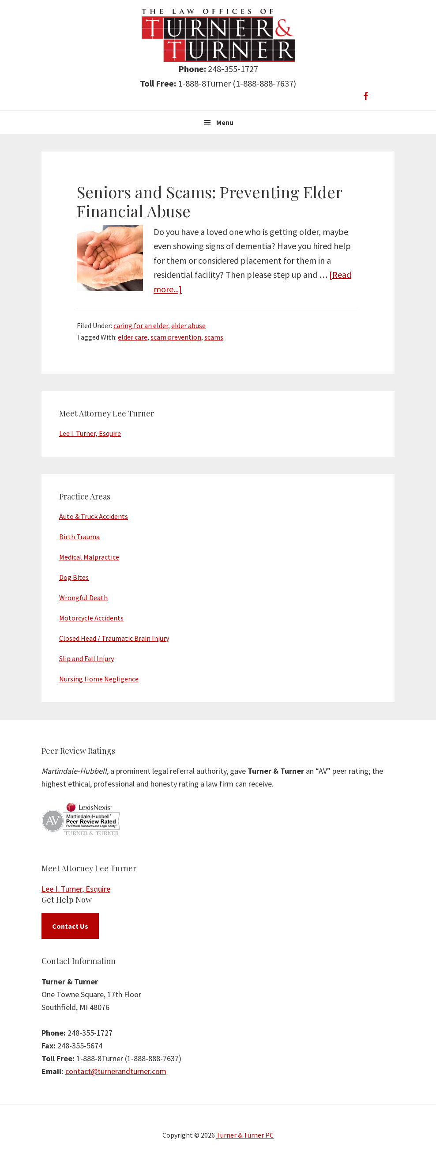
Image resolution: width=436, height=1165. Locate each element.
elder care (132, 337)
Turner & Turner (218, 35)
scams (213, 337)
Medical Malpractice (89, 556)
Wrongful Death (83, 597)
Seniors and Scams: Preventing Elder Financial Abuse (209, 201)
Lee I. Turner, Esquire (90, 433)
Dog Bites (74, 577)
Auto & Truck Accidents (93, 516)
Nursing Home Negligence (99, 678)
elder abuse (188, 325)
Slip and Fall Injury (86, 658)
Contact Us (70, 926)
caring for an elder (140, 325)
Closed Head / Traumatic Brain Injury (114, 638)
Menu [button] (224, 122)
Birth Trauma (79, 536)
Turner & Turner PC (245, 1135)
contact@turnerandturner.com (115, 1071)
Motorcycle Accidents (91, 617)
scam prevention (175, 337)
